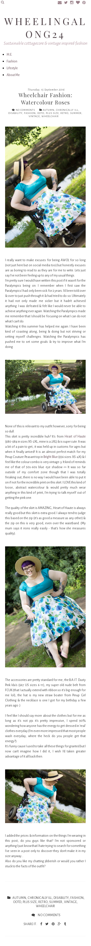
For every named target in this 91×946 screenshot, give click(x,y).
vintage (34, 116)
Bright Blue (50, 457)
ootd (40, 113)
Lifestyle (12, 68)
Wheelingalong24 (45, 27)
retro (64, 113)
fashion (30, 113)
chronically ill (67, 110)
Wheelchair (50, 116)
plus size (52, 113)
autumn (48, 110)
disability (15, 113)
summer (76, 113)
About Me (13, 75)
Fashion (12, 61)
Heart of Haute (75, 436)
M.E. (9, 54)
